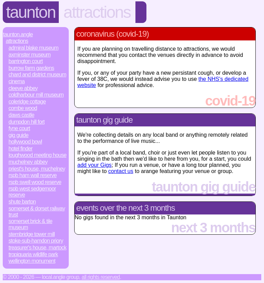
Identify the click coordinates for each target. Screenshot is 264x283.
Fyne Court (19, 128)
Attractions (97, 12)
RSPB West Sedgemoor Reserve (32, 192)
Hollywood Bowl (25, 142)
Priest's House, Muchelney (37, 169)
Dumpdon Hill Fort (27, 122)
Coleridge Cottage (27, 101)
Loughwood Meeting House (37, 155)
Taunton (30, 12)
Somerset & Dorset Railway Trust (37, 212)
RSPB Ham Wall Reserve (33, 175)
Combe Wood (23, 108)
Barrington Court (26, 61)
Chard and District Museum (37, 74)
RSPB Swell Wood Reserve (35, 182)
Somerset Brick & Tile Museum (30, 224)
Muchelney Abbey (28, 162)
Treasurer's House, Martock (37, 247)
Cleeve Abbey (23, 88)
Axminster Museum (30, 55)
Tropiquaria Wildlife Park (33, 254)
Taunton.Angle (18, 34)
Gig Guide (19, 135)
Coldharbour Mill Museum (36, 95)
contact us (120, 171)
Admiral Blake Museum (33, 48)
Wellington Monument (32, 261)
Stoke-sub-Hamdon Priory (36, 241)
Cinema (17, 81)
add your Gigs (94, 165)
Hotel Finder (21, 148)
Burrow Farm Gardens (31, 68)
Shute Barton (22, 202)
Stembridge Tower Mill (32, 234)
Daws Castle (21, 115)
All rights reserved (100, 277)
